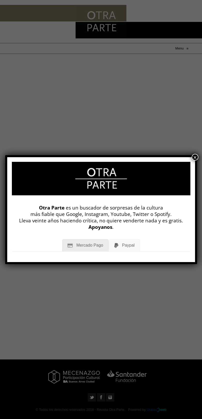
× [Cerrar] (195, 157)
